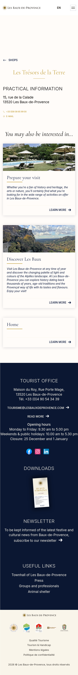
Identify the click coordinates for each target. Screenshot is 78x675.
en (59, 7)
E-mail (10, 116)
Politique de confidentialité (38, 654)
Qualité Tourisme (39, 640)
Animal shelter (39, 592)
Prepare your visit (23, 177)
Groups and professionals (39, 586)
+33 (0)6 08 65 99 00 (16, 111)
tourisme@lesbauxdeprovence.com (35, 407)
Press (39, 581)
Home (12, 324)
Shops (13, 60)
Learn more (57, 209)
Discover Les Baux (24, 259)
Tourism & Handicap (39, 645)
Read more (35, 416)
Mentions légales (39, 649)
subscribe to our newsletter (35, 541)
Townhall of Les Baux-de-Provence (39, 575)
